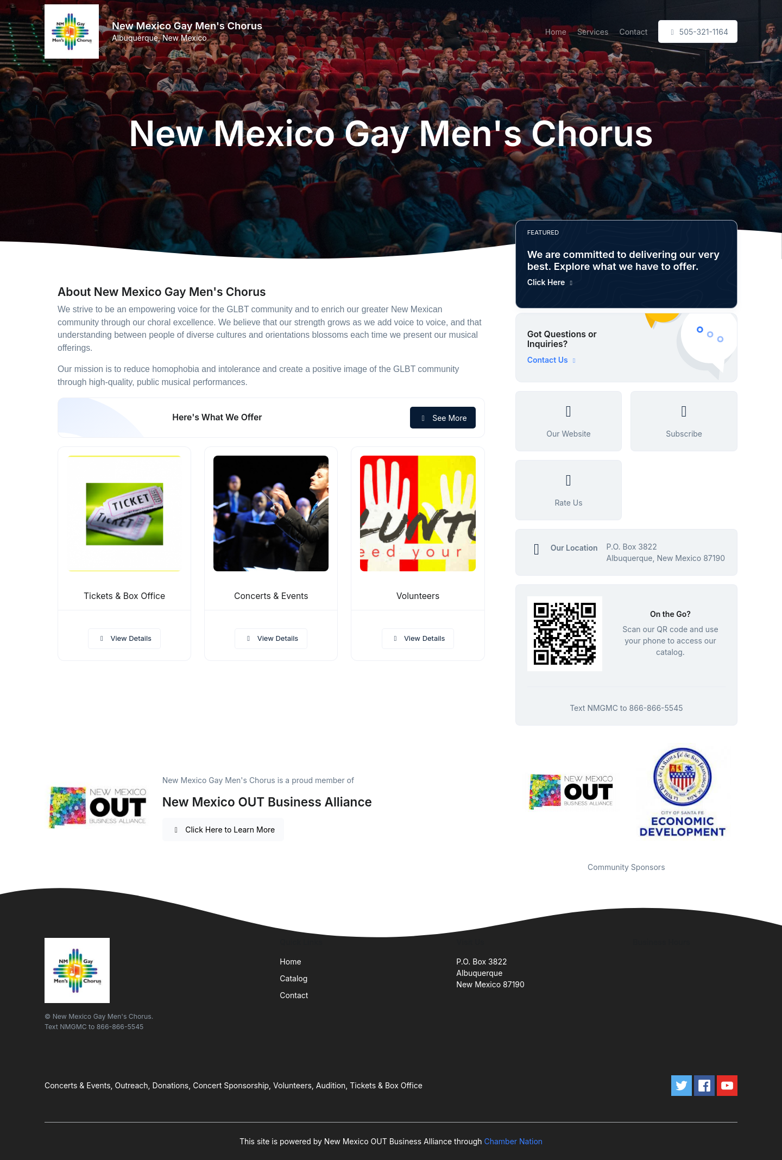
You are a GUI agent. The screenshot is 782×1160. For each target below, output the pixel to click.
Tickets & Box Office (124, 596)
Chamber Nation (513, 1141)
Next (745, 795)
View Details (124, 638)
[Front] (74, 31)
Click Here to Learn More (223, 829)
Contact (633, 31)
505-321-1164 (697, 31)
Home (555, 31)
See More (443, 418)
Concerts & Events (271, 596)
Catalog (293, 978)
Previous (507, 795)
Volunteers (418, 596)
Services (592, 31)
